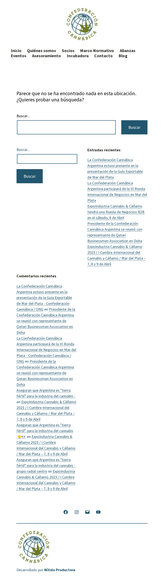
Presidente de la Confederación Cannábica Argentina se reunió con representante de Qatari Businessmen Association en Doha (46, 321)
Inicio (16, 50)
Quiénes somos (41, 50)
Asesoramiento (46, 55)
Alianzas (127, 50)
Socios (68, 50)
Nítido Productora (59, 569)
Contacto (103, 55)
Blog (123, 55)
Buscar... (23, 116)
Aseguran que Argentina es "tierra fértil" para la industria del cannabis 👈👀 (45, 430)
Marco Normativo (97, 50)
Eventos (18, 55)
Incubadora (78, 55)
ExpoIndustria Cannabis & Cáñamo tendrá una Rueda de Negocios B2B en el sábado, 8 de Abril (115, 212)
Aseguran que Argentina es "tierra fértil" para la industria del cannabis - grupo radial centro (46, 465)
